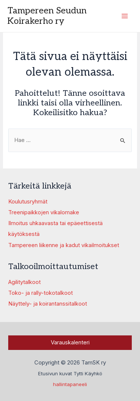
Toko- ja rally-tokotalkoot (40, 293)
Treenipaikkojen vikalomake (43, 212)
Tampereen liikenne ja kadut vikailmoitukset (63, 245)
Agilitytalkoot (24, 282)
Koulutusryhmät (27, 201)
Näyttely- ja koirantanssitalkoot (47, 303)
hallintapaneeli (70, 384)
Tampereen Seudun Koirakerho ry (47, 16)
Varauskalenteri (70, 342)
